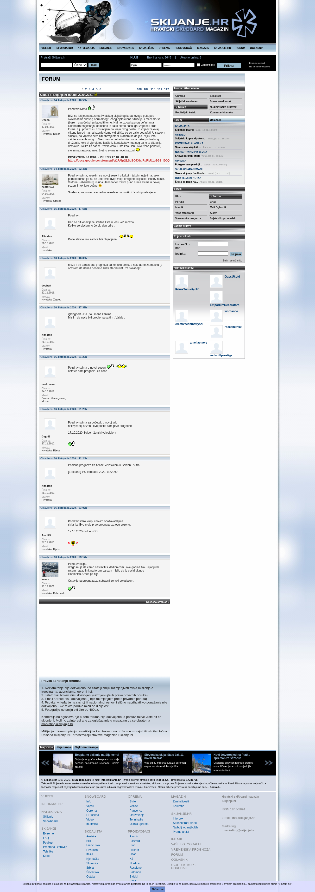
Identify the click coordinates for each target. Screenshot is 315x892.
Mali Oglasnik (218, 207)
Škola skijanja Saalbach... (190, 173)
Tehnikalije (136, 819)
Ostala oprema (139, 824)
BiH (88, 841)
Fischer (134, 850)
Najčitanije (64, 747)
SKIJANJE (106, 47)
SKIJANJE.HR (222, 47)
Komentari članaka (221, 112)
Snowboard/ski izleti (187, 155)
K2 (131, 858)
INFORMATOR (64, 47)
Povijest (48, 842)
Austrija (91, 836)
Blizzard (135, 841)
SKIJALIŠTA (146, 47)
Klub (178, 196)
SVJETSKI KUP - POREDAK (183, 866)
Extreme (48, 833)
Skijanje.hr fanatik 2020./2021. (73, 95)
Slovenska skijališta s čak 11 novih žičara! (163, 756)
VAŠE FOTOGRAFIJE (187, 844)
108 (139, 89)
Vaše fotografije (184, 212)
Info (88, 801)
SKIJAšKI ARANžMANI (188, 169)
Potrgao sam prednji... (188, 164)
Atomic (134, 836)
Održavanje (137, 815)
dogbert (46, 285)
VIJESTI (46, 47)
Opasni (46, 119)
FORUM (240, 47)
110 (153, 89)
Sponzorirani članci (185, 823)
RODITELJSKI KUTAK (188, 177)
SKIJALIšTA (182, 125)
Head (133, 854)
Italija (89, 854)
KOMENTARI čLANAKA (189, 143)
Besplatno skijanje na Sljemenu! (97, 754)
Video (90, 819)
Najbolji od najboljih (185, 827)
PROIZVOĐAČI (183, 47)
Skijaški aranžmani (186, 101)
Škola (46, 856)
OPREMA (164, 47)
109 (146, 89)
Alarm (213, 212)
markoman (48, 384)
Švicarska (92, 872)
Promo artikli (181, 831)
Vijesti (90, 806)
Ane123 (46, 535)
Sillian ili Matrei (184, 129)
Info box (178, 818)
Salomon (135, 872)
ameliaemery (199, 342)
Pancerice (136, 810)
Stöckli (134, 876)
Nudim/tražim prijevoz (223, 106)
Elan (132, 845)
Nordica (134, 863)
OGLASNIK (257, 47)
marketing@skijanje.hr (57, 724)
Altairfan (47, 236)
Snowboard (50, 821)
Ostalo (44, 95)
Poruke (179, 201)
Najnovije (46, 747)
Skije (133, 801)
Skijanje (48, 816)
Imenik (179, 207)
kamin (45, 579)
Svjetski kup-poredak (223, 218)
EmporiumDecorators (224, 305)
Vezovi (134, 806)
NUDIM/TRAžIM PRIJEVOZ (191, 151)
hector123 (48, 186)
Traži (94, 65)
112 (166, 89)
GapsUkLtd (232, 276)
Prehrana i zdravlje (55, 847)
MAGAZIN (203, 47)
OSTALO (180, 134)
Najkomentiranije (86, 747)
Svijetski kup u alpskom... (190, 138)
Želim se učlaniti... (233, 260)
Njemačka (92, 858)
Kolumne (178, 806)
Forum (178, 119)
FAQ (46, 838)
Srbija (90, 867)
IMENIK (176, 839)
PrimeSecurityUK (187, 289)
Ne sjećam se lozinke (259, 66)
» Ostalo (180, 106)
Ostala (90, 876)
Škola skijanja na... (186, 181)
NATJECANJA (86, 47)
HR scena (92, 815)
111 (159, 89)
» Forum (215, 196)
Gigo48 (46, 436)
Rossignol (136, 867)
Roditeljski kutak (185, 112)
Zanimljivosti (181, 801)
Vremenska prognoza (188, 218)
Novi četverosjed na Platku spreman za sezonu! (232, 756)
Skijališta (215, 95)
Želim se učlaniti (257, 63)
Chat (213, 201)
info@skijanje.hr (243, 818)
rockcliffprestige (221, 355)
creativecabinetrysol (189, 324)
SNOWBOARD (125, 47)
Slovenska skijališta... (188, 147)
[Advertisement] (104, 640)
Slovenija (92, 863)
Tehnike (48, 851)
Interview (92, 824)
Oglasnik (215, 119)
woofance (231, 311)
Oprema (180, 95)
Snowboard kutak (220, 101)
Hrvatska (92, 850)
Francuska (93, 845)
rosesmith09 (233, 327)
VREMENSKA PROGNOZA (190, 849)
